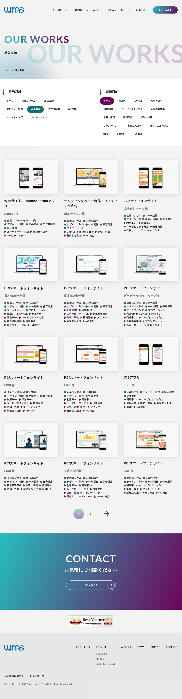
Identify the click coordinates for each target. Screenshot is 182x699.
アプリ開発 (54, 109)
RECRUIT (141, 9)
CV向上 (138, 100)
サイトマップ (37, 676)
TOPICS (126, 9)
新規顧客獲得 (158, 109)
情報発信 (127, 117)
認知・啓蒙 (146, 117)
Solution (101, 653)
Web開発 (35, 109)
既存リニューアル (159, 125)
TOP (6, 70)
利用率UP (156, 100)
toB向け (121, 134)
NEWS (112, 9)
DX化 (106, 134)
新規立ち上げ (135, 125)
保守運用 (72, 109)
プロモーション (39, 117)
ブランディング (111, 125)
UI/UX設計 (49, 100)
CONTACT (165, 10)
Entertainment (105, 663)
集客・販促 (109, 117)
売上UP (122, 100)
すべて (9, 100)
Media (100, 658)
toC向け (138, 134)
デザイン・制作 (14, 109)
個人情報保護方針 (14, 676)
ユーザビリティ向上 (132, 109)
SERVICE (80, 9)
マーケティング (14, 117)
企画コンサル (28, 100)
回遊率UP (108, 109)
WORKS (98, 9)
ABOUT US (60, 9)
